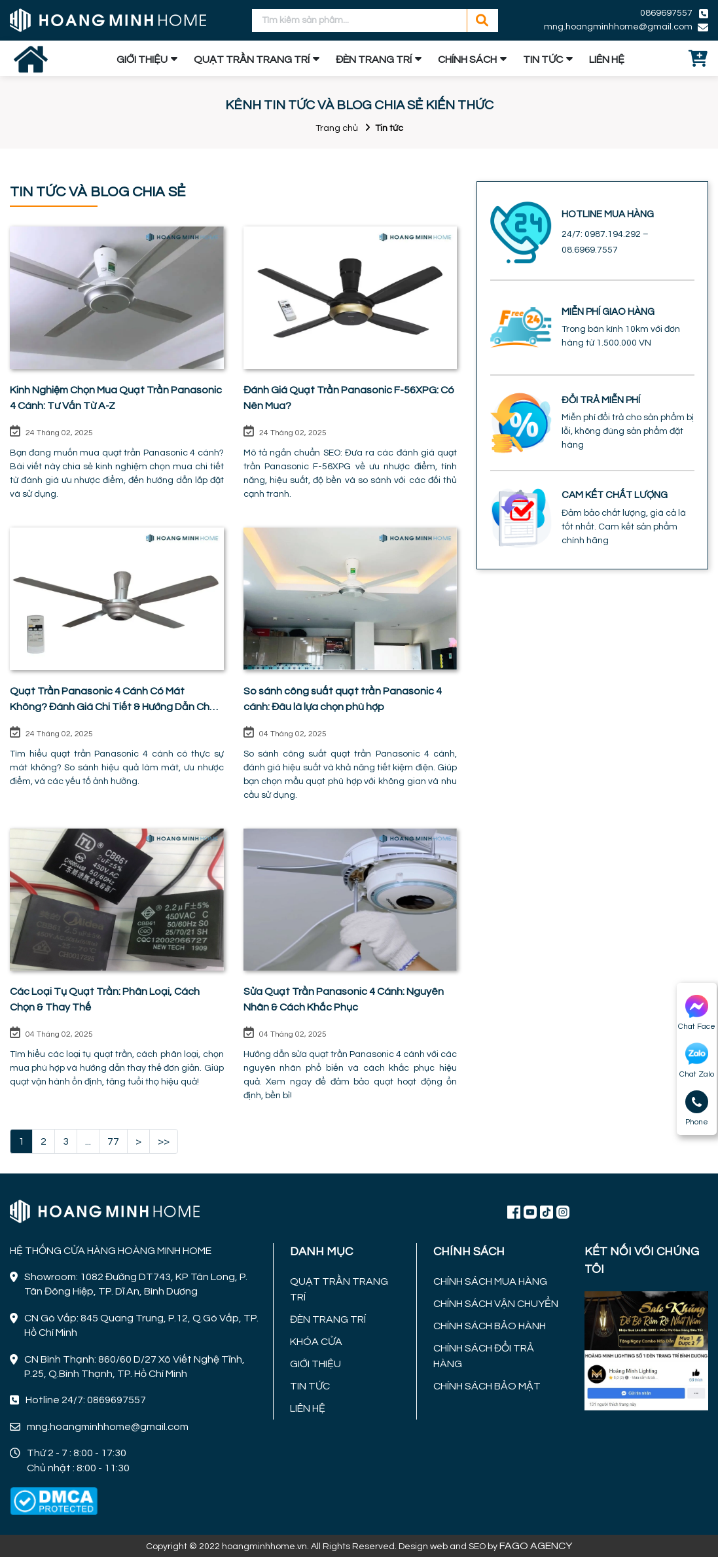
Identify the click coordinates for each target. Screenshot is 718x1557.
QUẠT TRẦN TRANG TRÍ (252, 59)
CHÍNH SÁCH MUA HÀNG (490, 1281)
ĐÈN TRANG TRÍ (374, 59)
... (88, 1141)
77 (113, 1141)
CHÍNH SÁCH (467, 59)
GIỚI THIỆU (142, 59)
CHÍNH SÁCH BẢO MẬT (487, 1386)
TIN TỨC (543, 59)
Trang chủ (336, 128)
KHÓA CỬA (316, 1341)
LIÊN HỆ (606, 59)
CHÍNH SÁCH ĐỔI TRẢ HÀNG (483, 1356)
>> (164, 1141)
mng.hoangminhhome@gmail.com (618, 26)
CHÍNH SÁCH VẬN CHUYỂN (495, 1303)
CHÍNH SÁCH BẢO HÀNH (489, 1326)
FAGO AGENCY (535, 1546)
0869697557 (666, 13)
